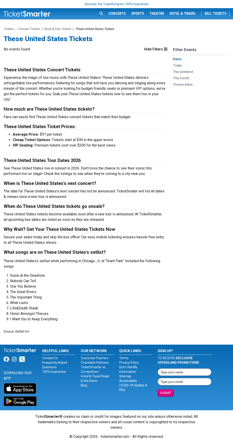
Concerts (117, 13)
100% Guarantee (54, 371)
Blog (84, 385)
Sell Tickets (215, 13)
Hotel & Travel (183, 13)
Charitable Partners (95, 362)
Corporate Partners (95, 358)
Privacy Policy (129, 362)
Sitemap (125, 376)
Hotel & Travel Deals (95, 376)
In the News (89, 381)
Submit (166, 393)
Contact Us (50, 358)
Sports (137, 13)
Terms (124, 358)
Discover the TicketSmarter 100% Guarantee (117, 4)
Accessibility (128, 381)
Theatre (156, 13)
